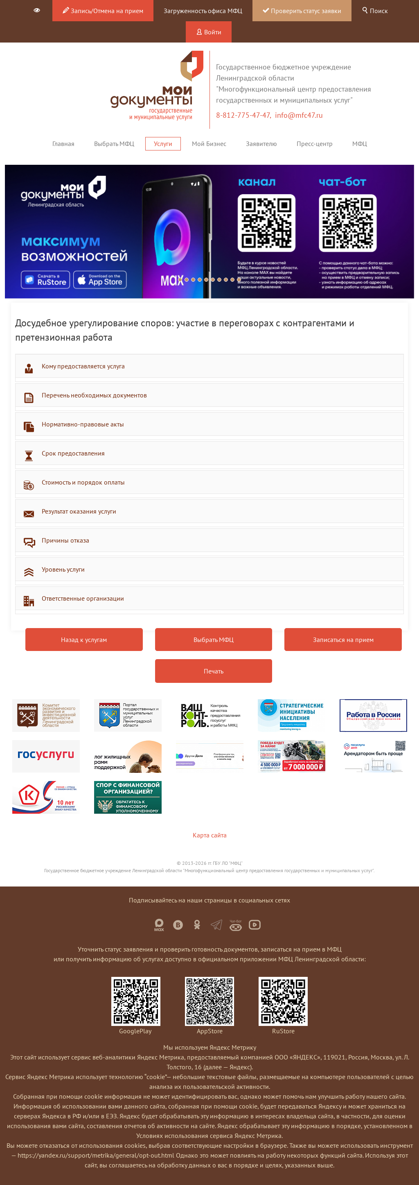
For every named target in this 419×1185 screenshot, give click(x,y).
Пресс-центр (315, 143)
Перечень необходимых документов (94, 395)
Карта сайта (210, 835)
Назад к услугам (84, 639)
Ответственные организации (83, 598)
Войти (208, 32)
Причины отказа (65, 540)
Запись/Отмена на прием (103, 11)
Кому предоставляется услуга (83, 366)
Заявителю (261, 143)
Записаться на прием (343, 639)
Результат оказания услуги (79, 511)
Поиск (375, 11)
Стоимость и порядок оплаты (83, 482)
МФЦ (359, 143)
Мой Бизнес (209, 143)
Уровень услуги (63, 569)
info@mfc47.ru (299, 115)
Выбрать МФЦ (114, 143)
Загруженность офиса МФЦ (203, 11)
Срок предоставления (73, 453)
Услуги (163, 143)
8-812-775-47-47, (245, 115)
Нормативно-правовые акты (83, 424)
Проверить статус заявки (302, 11)
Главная (63, 143)
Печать (213, 671)
